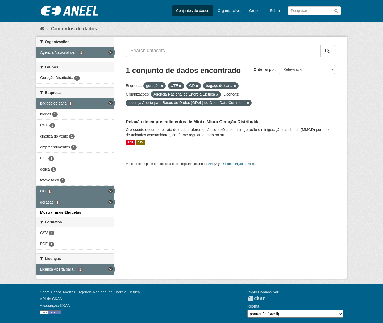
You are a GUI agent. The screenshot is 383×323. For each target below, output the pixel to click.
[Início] (42, 28)
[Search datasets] (314, 10)
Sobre (275, 11)
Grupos (255, 11)
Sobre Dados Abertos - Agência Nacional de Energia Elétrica (90, 292)
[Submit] (336, 10)
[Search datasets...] (223, 51)
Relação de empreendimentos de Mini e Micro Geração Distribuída (193, 121)
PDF (130, 142)
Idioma (253, 306)
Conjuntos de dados (192, 11)
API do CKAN (51, 299)
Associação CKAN (55, 305)
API (210, 164)
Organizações (229, 11)
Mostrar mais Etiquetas (60, 212)
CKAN (256, 298)
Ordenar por (264, 69)
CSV (140, 142)
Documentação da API (237, 164)
